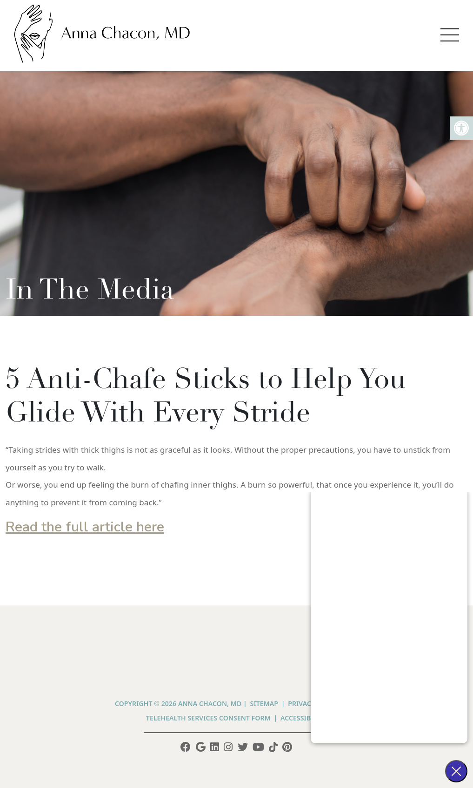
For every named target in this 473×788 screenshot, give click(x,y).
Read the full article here (85, 527)
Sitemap (264, 703)
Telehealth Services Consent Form (208, 717)
